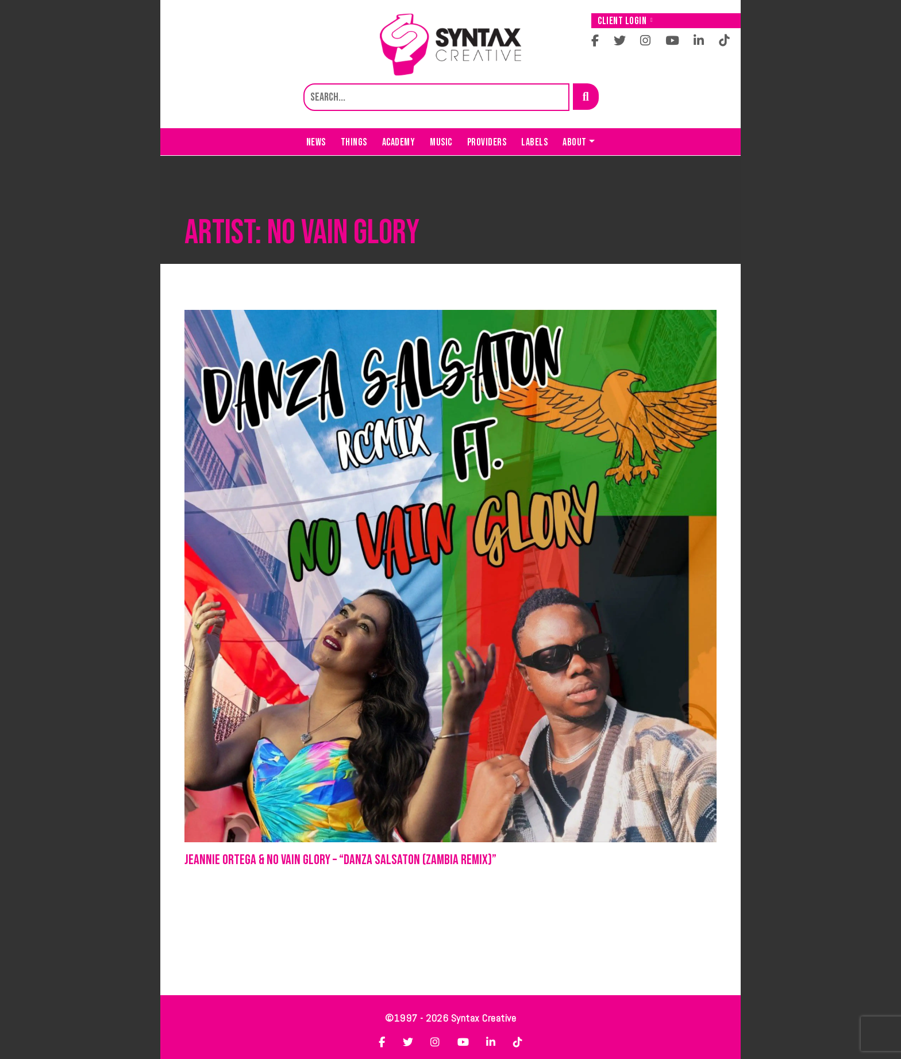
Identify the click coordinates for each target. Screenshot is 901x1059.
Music (441, 142)
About (575, 142)
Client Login (625, 21)
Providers (487, 142)
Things (354, 142)
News (316, 142)
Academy (398, 142)
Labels (534, 142)
